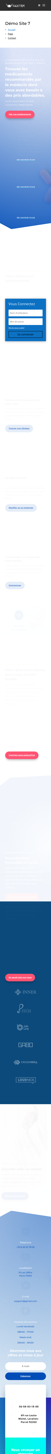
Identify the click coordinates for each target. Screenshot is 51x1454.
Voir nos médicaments (20, 114)
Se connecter (25, 334)
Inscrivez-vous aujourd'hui (22, 755)
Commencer (15, 585)
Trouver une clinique (19, 428)
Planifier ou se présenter (21, 508)
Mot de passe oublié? (16, 328)
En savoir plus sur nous (20, 977)
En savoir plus (26, 160)
